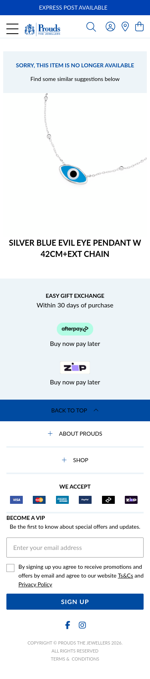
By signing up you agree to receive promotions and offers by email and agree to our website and (81, 576)
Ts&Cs (125, 575)
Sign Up (75, 601)
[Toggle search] (91, 26)
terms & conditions (75, 658)
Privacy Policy (35, 584)
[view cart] (139, 26)
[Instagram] (82, 625)
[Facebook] (68, 625)
